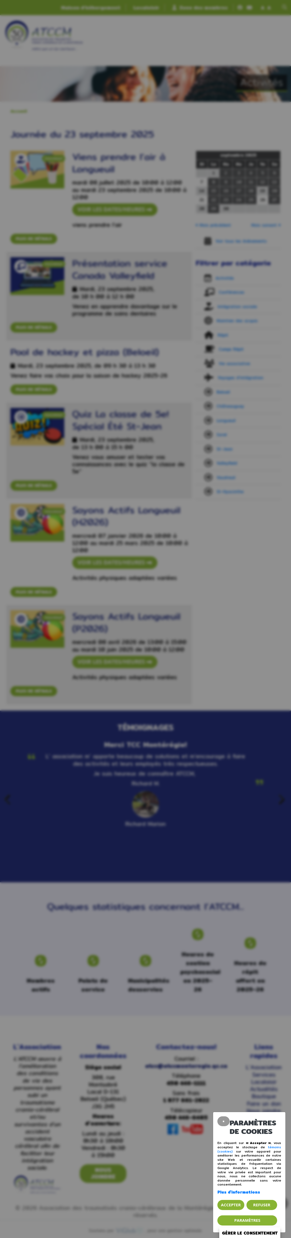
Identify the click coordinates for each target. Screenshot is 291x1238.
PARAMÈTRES (247, 1220)
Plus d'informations (238, 1192)
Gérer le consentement (250, 1233)
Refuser (261, 1204)
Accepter (231, 1204)
